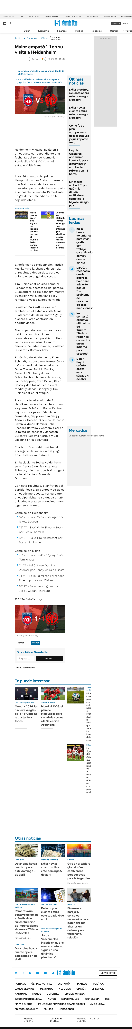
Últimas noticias (41, 983)
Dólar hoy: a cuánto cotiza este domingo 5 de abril (78, 113)
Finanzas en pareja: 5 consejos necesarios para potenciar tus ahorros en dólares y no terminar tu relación (78, 922)
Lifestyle (98, 988)
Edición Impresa (75, 993)
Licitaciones (66, 1009)
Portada (20, 983)
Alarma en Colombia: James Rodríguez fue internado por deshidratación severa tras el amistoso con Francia (64, 230)
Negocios (96, 30)
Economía (43, 30)
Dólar (27, 30)
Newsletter (125, 30)
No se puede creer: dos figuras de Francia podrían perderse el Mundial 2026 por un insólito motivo (35, 231)
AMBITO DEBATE (88, 1019)
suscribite (116, 23)
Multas (48, 1009)
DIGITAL (30, 1019)
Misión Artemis (110, 16)
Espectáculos (70, 999)
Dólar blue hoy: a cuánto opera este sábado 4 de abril (26, 954)
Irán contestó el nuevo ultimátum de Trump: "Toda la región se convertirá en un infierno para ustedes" (83, 333)
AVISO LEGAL (97, 1004)
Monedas (73, 436)
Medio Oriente (92, 16)
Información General (28, 999)
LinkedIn (37, 973)
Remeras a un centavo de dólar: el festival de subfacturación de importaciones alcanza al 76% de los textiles (26, 922)
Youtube (45, 973)
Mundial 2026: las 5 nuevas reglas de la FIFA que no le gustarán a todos (26, 714)
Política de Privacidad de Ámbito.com (61, 1004)
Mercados (46, 988)
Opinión (114, 30)
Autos (52, 999)
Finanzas (62, 30)
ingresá (125, 23)
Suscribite (49, 658)
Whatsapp (53, 973)
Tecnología (92, 999)
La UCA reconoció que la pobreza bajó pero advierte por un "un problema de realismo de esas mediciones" (84, 288)
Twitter (16, 973)
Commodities (90, 436)
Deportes (32, 38)
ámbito (18, 38)
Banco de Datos (24, 988)
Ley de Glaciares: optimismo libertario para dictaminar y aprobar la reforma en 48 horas (78, 162)
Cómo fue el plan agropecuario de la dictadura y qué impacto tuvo (79, 134)
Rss (107, 999)
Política (79, 30)
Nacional (21, 993)
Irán (21, 16)
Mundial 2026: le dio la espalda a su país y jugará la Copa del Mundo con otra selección (40, 81)
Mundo (36, 993)
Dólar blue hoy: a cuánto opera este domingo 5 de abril (79, 95)
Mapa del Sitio (24, 1004)
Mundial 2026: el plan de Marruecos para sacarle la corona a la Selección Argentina (52, 716)
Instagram (30, 973)
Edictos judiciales (26, 1009)
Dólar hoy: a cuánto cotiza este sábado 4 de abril (82, 369)
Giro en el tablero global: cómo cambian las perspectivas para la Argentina (78, 871)
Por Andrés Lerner (23, 938)
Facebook (23, 973)
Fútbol (44, 38)
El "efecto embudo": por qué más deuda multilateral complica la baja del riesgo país (79, 193)
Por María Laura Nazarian (78, 883)
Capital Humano (51, 16)
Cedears (100, 436)
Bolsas (80, 436)
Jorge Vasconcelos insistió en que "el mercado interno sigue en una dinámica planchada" (52, 946)
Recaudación (34, 16)
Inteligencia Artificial (72, 16)
